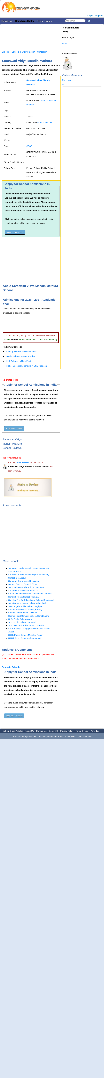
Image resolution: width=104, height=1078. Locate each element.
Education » (6, 21)
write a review (23, 462)
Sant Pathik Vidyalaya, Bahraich (23, 590)
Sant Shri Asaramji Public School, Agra (26, 587)
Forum (40, 21)
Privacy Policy (66, 731)
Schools (5, 52)
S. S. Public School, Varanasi (22, 622)
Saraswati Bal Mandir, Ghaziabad (23, 581)
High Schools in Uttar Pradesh (20, 361)
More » (48, 21)
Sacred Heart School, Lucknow (22, 612)
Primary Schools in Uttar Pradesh (21, 351)
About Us (29, 731)
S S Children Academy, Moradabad (24, 638)
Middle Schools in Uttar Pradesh (21, 356)
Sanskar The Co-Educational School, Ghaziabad (30, 600)
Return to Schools (11, 667)
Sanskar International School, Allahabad (27, 603)
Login (90, 15)
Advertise (95, 731)
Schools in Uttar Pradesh (23, 52)
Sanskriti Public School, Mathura (23, 597)
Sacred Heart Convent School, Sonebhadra (28, 616)
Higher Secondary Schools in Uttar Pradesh (26, 366)
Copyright (53, 731)
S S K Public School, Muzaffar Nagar (25, 635)
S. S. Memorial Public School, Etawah (26, 625)
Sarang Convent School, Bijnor (22, 584)
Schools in (42, 52)
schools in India (44, 122)
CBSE (29, 146)
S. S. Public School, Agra (20, 619)
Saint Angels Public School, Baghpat (25, 606)
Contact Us (41, 731)
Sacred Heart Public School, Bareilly (25, 609)
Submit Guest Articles (13, 731)
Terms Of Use (82, 731)
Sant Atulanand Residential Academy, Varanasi (30, 593)
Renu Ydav (67, 80)
